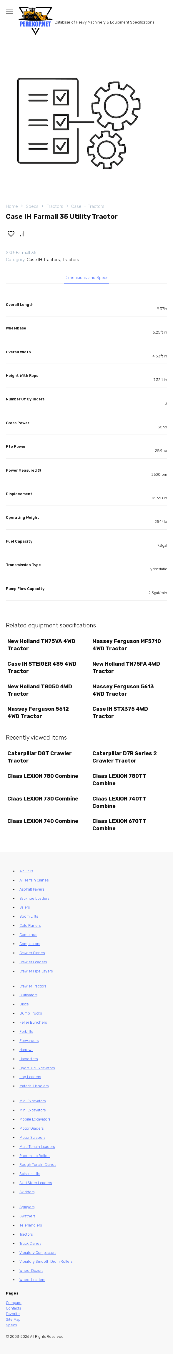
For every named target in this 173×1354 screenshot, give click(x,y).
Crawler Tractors (32, 986)
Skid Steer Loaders (35, 1183)
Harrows (26, 1050)
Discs (24, 1004)
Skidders (26, 1192)
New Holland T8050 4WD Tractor (39, 690)
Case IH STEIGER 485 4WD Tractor (41, 667)
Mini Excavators (32, 1110)
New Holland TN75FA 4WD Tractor (126, 667)
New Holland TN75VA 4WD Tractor (41, 645)
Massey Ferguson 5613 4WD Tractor (123, 690)
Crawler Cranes (32, 953)
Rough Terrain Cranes (37, 1164)
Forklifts (26, 1031)
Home (12, 206)
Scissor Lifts (29, 1173)
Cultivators (28, 995)
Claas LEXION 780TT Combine (119, 780)
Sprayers (26, 1207)
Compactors (29, 944)
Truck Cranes (30, 1243)
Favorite (13, 1314)
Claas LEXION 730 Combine (42, 799)
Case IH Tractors (87, 206)
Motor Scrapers (32, 1137)
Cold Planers (30, 925)
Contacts (13, 1308)
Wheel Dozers (31, 1270)
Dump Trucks (30, 1013)
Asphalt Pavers (31, 889)
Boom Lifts (28, 916)
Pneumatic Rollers (34, 1156)
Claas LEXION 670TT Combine (119, 825)
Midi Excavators (32, 1101)
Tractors (54, 206)
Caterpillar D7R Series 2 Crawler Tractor (124, 757)
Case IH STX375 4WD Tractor (120, 713)
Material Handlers (34, 1086)
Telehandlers (30, 1225)
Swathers (27, 1216)
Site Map (13, 1319)
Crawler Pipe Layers (36, 971)
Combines (28, 934)
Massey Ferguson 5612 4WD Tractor (38, 713)
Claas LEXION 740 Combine (42, 821)
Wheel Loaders (32, 1279)
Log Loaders (30, 1077)
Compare (13, 1302)
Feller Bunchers (33, 1022)
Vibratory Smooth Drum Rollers (45, 1261)
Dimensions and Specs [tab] (87, 277)
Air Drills (26, 871)
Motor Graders (31, 1128)
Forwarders (29, 1040)
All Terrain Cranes (34, 880)
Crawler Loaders (33, 962)
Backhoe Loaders (34, 898)
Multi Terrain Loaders (37, 1146)
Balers (24, 907)
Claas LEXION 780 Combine (42, 776)
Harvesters (28, 1059)
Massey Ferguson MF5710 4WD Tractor (126, 645)
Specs (32, 206)
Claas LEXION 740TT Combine (119, 802)
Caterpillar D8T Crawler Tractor (39, 757)
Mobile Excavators (34, 1119)
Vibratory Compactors (37, 1252)
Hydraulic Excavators (37, 1068)
